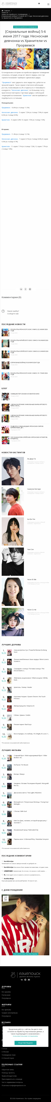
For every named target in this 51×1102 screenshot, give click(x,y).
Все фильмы (6, 1010)
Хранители (27, 95)
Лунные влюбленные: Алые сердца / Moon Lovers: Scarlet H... (31, 660)
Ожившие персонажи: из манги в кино (25, 393)
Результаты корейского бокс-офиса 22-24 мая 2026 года (29, 352)
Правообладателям (9, 1076)
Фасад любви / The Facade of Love (38, 583)
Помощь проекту (8, 1073)
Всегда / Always (19, 774)
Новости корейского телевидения (25, 27)
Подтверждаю (25, 1043)
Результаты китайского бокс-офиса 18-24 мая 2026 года (29, 341)
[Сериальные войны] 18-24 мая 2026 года (25, 362)
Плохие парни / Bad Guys (23, 724)
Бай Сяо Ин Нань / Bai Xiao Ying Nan (25, 954)
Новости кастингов (13, 452)
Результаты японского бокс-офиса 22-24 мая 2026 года (29, 330)
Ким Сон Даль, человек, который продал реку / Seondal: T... (30, 822)
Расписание (6, 995)
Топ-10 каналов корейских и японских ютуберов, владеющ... (29, 438)
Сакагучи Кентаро (34, 489)
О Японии (5, 1052)
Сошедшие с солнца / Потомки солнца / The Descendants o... (29, 670)
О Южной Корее (8, 1058)
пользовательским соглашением (25, 1036)
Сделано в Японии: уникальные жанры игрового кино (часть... (29, 405)
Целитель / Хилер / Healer (23, 687)
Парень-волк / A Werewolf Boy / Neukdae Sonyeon (31, 839)
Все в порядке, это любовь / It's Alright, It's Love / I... (31, 734)
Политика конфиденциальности (14, 1085)
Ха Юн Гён (31, 519)
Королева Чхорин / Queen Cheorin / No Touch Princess (29, 697)
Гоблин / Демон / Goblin (22, 715)
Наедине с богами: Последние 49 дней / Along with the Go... (31, 784)
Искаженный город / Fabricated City (26, 830)
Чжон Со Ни (31, 610)
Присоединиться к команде (12, 1079)
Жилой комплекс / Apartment (36, 522)
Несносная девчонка (20, 90)
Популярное (6, 998)
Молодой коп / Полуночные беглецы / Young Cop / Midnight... (31, 803)
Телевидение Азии (8, 1055)
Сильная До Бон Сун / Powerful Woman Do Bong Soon (30, 651)
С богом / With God (20, 811)
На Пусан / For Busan (21, 765)
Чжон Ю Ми (31, 579)
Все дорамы (6, 992)
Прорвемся (6, 82)
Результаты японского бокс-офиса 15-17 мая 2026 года (29, 373)
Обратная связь (8, 1070)
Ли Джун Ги (31, 459)
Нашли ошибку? (13, 311)
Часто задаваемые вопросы (12, 1082)
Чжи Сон (30, 549)
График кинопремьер (10, 1013)
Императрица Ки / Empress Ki (24, 706)
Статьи (4, 1049)
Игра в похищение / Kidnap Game (35, 462)
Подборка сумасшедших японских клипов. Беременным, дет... (27, 427)
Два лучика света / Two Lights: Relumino (27, 793)
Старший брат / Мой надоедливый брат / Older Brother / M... (30, 756)
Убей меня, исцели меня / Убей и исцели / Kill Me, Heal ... (31, 679)
